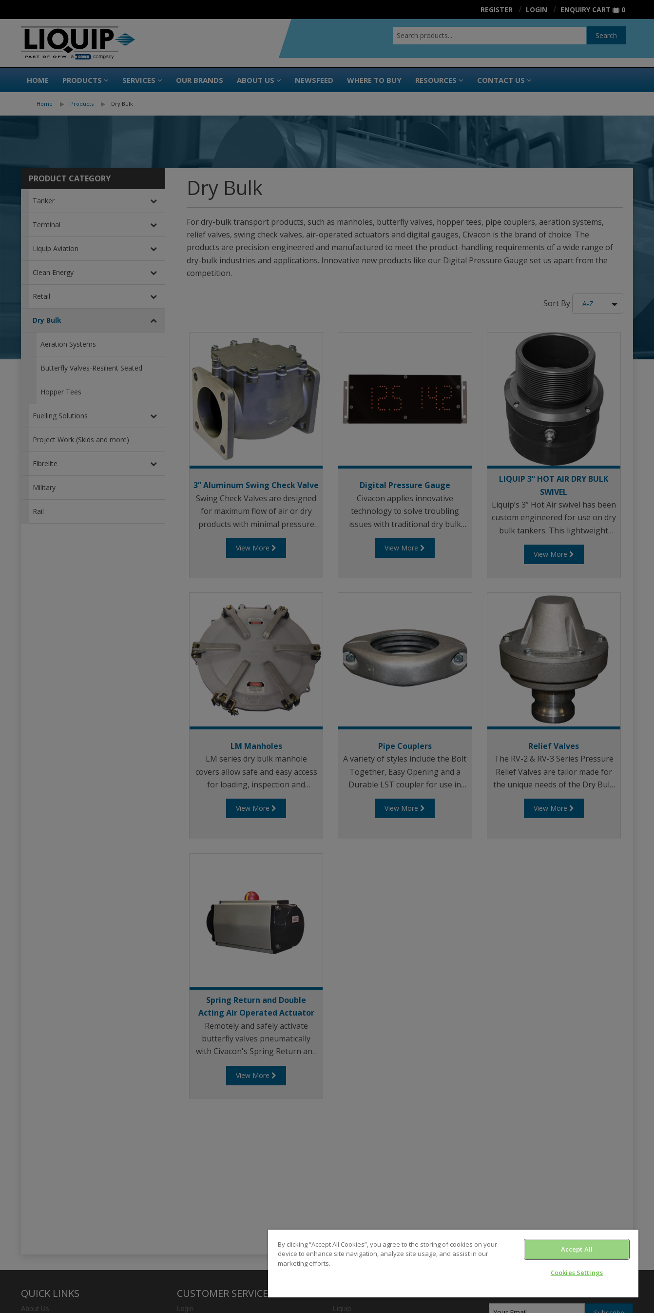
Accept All (577, 1249)
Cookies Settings (577, 1272)
